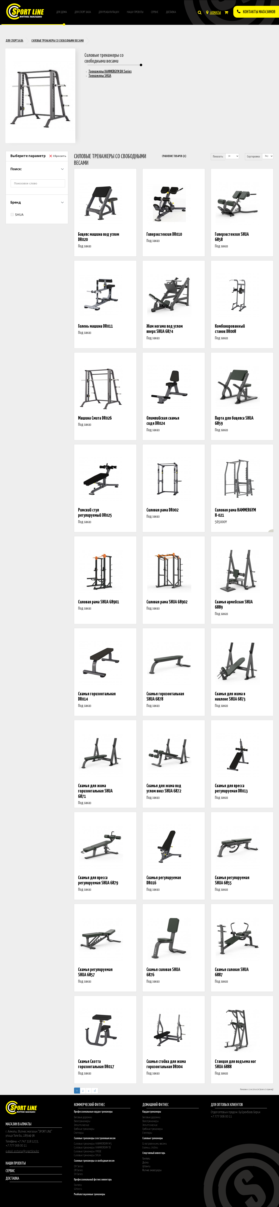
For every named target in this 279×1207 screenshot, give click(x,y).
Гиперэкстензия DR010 (164, 234)
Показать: (218, 156)
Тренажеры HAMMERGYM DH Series (110, 71)
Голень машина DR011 (95, 326)
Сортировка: (253, 156)
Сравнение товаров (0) (174, 156)
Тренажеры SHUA (100, 76)
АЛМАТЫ (213, 13)
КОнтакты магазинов (256, 12)
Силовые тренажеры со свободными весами (57, 40)
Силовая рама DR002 (162, 510)
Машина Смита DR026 (95, 418)
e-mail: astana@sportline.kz (22, 1151)
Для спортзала (14, 40)
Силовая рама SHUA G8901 (98, 602)
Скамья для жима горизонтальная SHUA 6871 (95, 791)
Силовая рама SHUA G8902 (166, 602)
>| (95, 1090)
